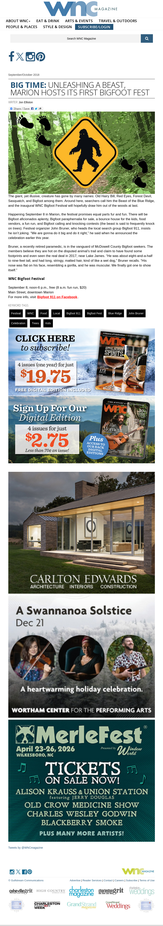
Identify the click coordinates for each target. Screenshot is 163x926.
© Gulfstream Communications (26, 880)
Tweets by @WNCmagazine (25, 847)
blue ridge (115, 313)
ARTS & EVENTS (79, 20)
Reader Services (92, 880)
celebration (18, 323)
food (43, 313)
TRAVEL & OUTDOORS (118, 20)
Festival (16, 313)
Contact (108, 880)
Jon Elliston (26, 102)
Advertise (75, 880)
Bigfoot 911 (74, 313)
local (56, 313)
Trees (35, 323)
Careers (119, 880)
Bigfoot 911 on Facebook (57, 297)
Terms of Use (147, 880)
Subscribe (132, 880)
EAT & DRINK (47, 20)
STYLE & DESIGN (57, 26)
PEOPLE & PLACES (21, 26)
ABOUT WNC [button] (18, 20)
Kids (48, 323)
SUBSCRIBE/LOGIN (94, 27)
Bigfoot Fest (94, 313)
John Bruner (136, 313)
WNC (30, 313)
